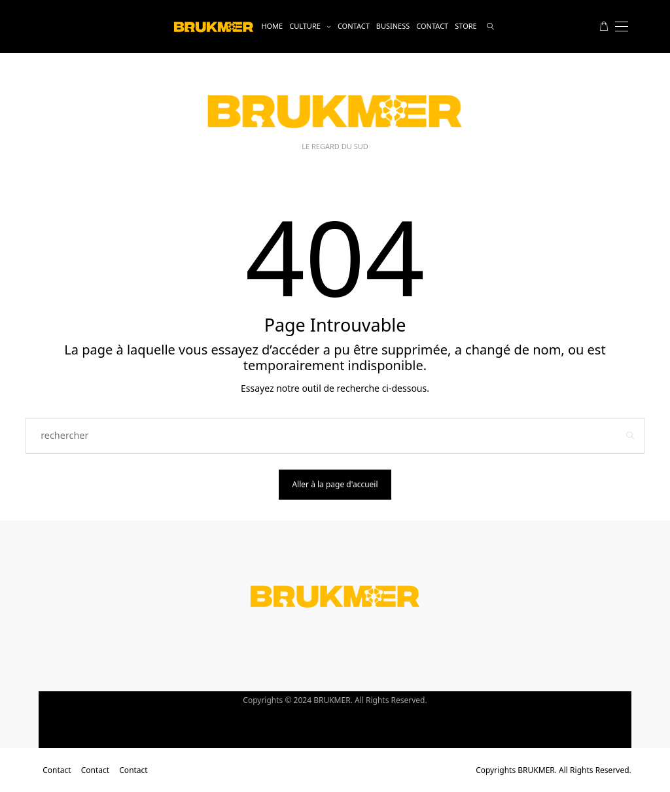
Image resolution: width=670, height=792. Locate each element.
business (393, 26)
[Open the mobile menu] (621, 26)
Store (465, 26)
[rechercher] (490, 26)
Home (272, 26)
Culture (305, 26)
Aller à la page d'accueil (335, 484)
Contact (354, 26)
